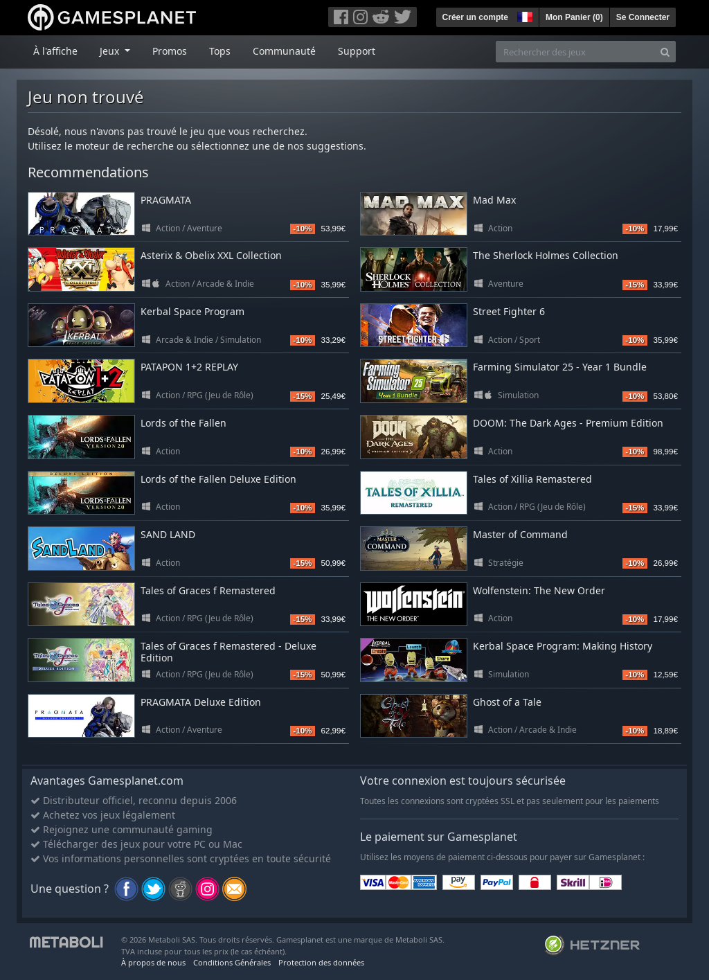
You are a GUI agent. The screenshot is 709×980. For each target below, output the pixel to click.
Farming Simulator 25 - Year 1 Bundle (560, 366)
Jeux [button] (111, 50)
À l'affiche (55, 50)
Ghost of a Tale (507, 702)
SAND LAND (168, 534)
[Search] (665, 51)
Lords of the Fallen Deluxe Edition (218, 478)
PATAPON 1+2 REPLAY (189, 366)
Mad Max (494, 199)
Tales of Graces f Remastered (208, 590)
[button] (523, 15)
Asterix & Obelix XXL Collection (211, 255)
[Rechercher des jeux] (575, 51)
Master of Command (520, 534)
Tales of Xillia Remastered (532, 478)
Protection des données (321, 962)
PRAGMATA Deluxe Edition (201, 702)
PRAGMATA (166, 199)
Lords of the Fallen (183, 422)
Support (356, 50)
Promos (169, 50)
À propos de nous (153, 962)
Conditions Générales (232, 962)
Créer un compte (475, 17)
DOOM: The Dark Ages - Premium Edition (568, 422)
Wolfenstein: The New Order (539, 590)
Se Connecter (643, 17)
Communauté (284, 50)
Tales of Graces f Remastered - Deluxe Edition (228, 651)
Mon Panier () (574, 17)
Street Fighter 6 (509, 311)
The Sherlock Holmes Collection (545, 255)
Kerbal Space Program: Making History (562, 645)
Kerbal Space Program (192, 311)
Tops (220, 50)
